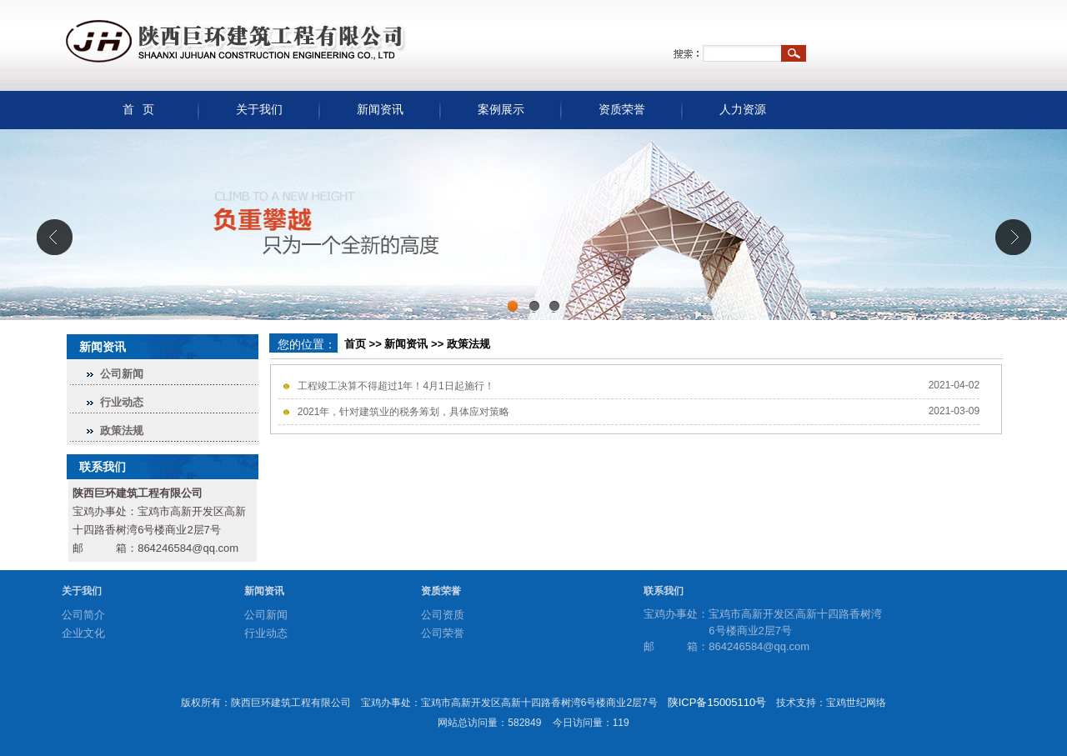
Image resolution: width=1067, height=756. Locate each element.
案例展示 (501, 109)
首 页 (139, 109)
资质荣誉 (622, 109)
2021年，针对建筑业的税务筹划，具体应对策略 (404, 412)
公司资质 (442, 614)
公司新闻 (121, 374)
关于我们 (259, 109)
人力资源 (742, 109)
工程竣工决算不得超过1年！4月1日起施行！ (396, 386)
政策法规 (121, 430)
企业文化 (83, 633)
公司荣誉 (442, 633)
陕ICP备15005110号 (717, 702)
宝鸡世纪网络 (856, 702)
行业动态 (121, 402)
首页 (355, 344)
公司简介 (83, 614)
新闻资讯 (380, 109)
